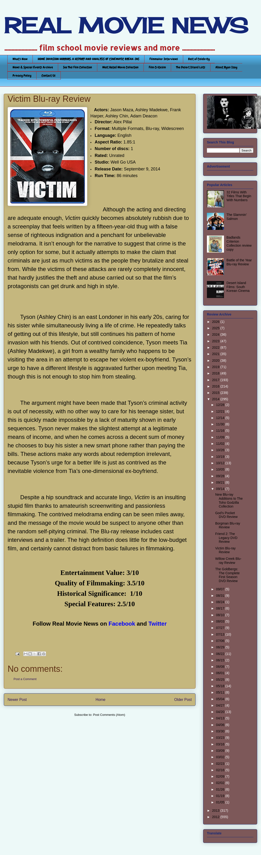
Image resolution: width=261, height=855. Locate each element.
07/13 (220, 634)
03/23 (220, 737)
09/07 (220, 589)
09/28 (220, 476)
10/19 (220, 457)
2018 (216, 373)
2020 (216, 360)
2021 (216, 354)
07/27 (220, 628)
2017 (216, 380)
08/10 (220, 615)
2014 (216, 399)
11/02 (220, 443)
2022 (216, 347)
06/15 (220, 660)
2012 (216, 817)
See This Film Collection (77, 67)
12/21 (220, 411)
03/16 (220, 744)
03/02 (220, 757)
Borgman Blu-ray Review (227, 525)
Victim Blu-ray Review (225, 550)
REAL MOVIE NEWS (126, 26)
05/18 (220, 686)
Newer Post (17, 700)
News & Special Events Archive (33, 67)
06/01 (220, 673)
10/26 (220, 450)
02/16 (220, 770)
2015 (216, 393)
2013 (216, 810)
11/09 (220, 437)
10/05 (220, 469)
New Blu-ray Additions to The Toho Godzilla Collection (229, 500)
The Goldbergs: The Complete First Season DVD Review (227, 575)
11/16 (220, 430)
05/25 (220, 679)
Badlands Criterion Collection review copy (239, 243)
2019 (216, 367)
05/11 (220, 692)
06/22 (220, 654)
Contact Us (49, 75)
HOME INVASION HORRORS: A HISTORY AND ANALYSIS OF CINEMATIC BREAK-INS (88, 59)
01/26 (220, 789)
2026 (216, 322)
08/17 (220, 608)
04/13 (220, 718)
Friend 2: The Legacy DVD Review (226, 538)
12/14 (220, 418)
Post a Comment (25, 679)
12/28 (220, 405)
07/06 (220, 641)
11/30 (220, 424)
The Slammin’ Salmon (237, 217)
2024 (216, 334)
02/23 (220, 764)
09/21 (220, 482)
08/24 (220, 602)
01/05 (220, 802)
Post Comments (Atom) (109, 715)
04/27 (220, 705)
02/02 (220, 783)
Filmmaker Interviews (163, 59)
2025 (216, 328)
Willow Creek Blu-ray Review (228, 561)
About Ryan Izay (226, 67)
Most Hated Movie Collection (120, 67)
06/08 (220, 666)
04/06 (220, 725)
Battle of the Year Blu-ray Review (239, 262)
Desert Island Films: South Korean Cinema (238, 287)
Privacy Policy (22, 75)
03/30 (220, 731)
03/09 (220, 751)
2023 (216, 341)
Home (101, 700)
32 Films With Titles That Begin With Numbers (239, 196)
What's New (20, 59)
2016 (216, 386)
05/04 (220, 699)
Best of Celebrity (199, 59)
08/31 (220, 595)
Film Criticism (157, 67)
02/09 (220, 776)
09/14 (220, 489)
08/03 (220, 621)
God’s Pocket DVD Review (226, 515)
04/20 (220, 712)
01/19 (220, 796)
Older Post (183, 700)
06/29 (220, 647)
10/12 (220, 463)
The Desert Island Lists (190, 67)
